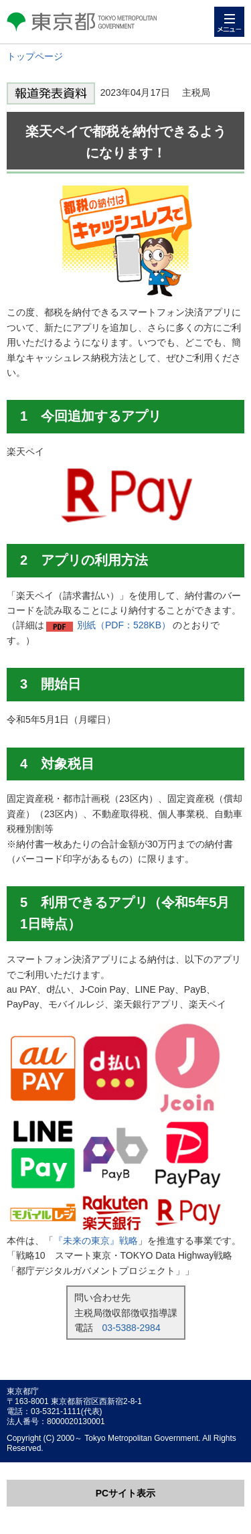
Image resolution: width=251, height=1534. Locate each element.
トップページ (35, 56)
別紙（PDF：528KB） (124, 625)
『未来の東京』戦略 (96, 1240)
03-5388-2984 (131, 1327)
